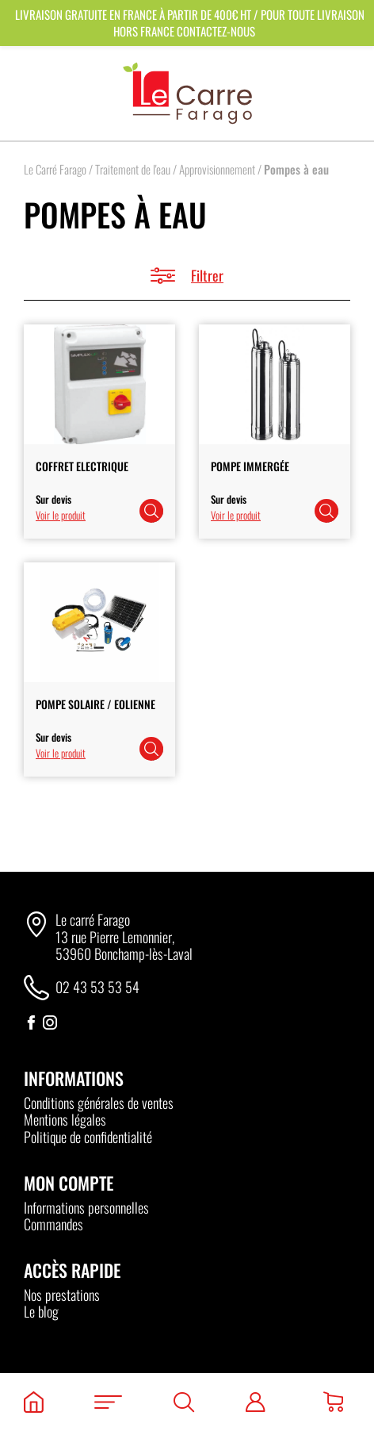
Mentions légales (65, 1119)
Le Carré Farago (55, 169)
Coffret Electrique (82, 466)
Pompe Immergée (250, 466)
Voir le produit (61, 515)
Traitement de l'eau (132, 169)
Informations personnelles (86, 1207)
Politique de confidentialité (88, 1136)
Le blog (41, 1311)
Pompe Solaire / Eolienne (95, 704)
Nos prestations (62, 1294)
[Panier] (333, 1402)
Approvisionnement (217, 169)
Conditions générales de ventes (99, 1102)
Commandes (53, 1224)
